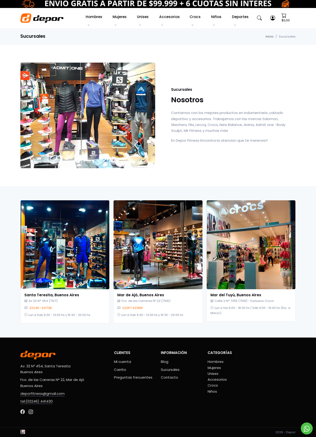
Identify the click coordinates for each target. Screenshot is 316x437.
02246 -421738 (40, 308)
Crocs (195, 16)
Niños (216, 16)
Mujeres (120, 16)
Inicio (270, 36)
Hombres (94, 16)
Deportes (240, 16)
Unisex (143, 16)
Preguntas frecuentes (133, 377)
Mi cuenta (122, 361)
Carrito (120, 369)
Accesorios (169, 16)
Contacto (169, 377)
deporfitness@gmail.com (42, 393)
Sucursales (170, 369)
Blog (164, 361)
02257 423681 (132, 308)
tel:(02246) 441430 (36, 401)
